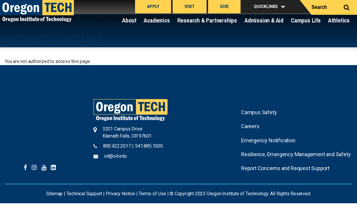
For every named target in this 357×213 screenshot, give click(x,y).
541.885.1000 (149, 146)
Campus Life (306, 20)
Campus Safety (259, 112)
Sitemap (54, 193)
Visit (189, 6)
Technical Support (84, 193)
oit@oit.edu (115, 156)
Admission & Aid (263, 20)
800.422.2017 (117, 146)
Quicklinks (266, 6)
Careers (250, 126)
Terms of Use (152, 193)
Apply (153, 6)
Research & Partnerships (207, 20)
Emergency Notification (268, 140)
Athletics (339, 20)
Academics (157, 20)
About (129, 20)
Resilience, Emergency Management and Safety (295, 154)
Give (224, 6)
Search (319, 7)
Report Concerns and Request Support (285, 168)
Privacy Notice (120, 193)
